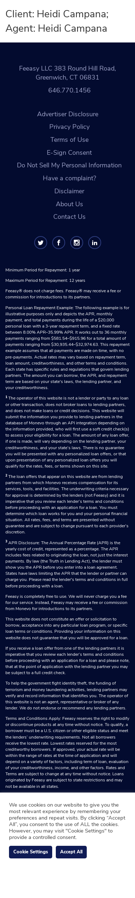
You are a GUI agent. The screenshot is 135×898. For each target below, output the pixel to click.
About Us (69, 204)
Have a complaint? (69, 178)
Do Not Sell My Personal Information (69, 165)
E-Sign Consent (69, 152)
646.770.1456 (69, 90)
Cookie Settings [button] (30, 852)
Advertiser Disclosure (67, 114)
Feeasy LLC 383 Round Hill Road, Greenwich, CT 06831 (67, 73)
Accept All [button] (71, 852)
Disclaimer (69, 191)
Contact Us (69, 216)
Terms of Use (69, 139)
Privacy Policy (69, 126)
